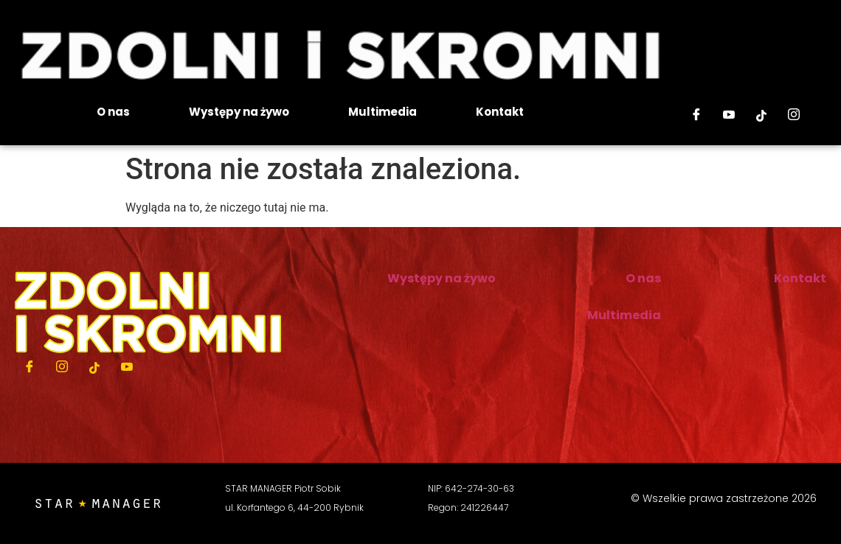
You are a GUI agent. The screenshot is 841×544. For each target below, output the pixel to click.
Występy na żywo (239, 111)
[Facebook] (696, 116)
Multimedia (382, 111)
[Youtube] (729, 116)
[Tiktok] (761, 116)
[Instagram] (794, 116)
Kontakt (500, 111)
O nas (113, 111)
